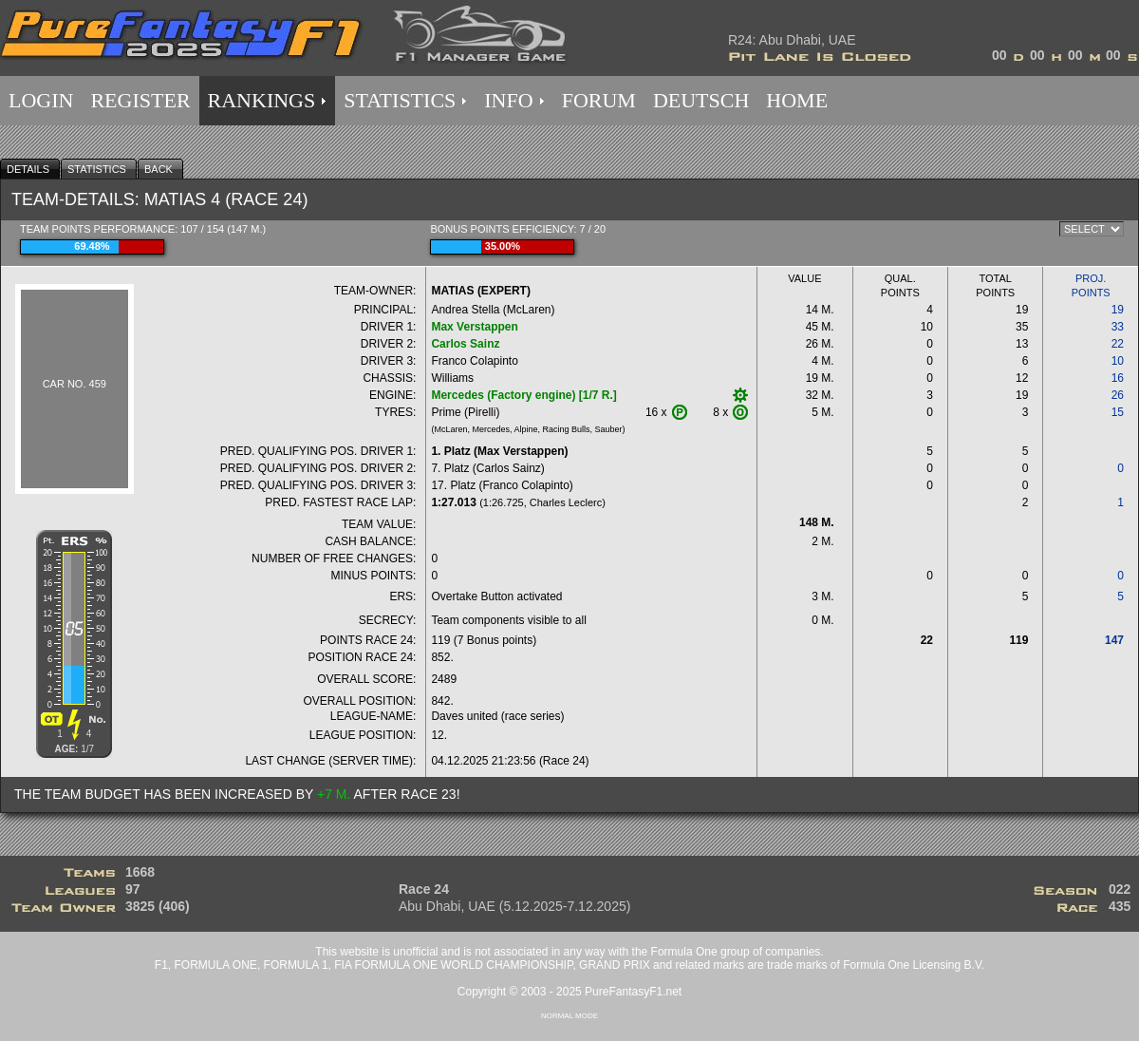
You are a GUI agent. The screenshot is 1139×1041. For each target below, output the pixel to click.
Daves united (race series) (497, 716)
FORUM (599, 100)
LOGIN (41, 100)
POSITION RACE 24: (362, 657)
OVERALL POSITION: (360, 701)
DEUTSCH (701, 100)
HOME (797, 100)
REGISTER (140, 100)
